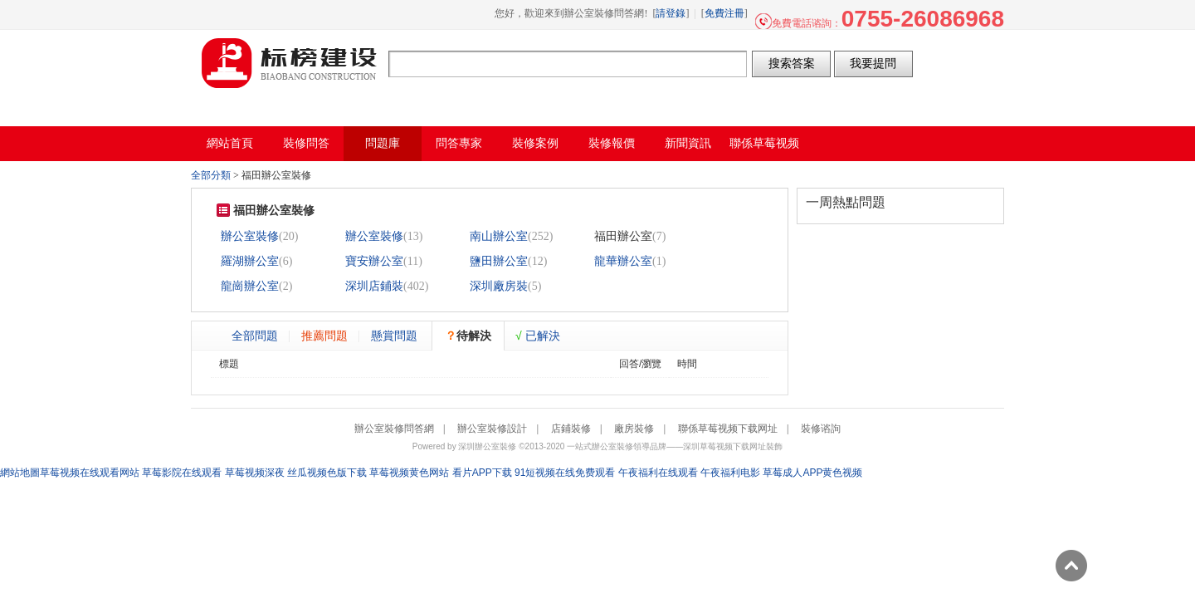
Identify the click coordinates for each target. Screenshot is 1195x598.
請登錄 (670, 13)
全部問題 (255, 335)
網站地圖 (20, 472)
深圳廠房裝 (499, 286)
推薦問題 (324, 335)
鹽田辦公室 (499, 261)
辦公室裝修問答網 (290, 63)
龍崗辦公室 (250, 286)
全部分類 (211, 175)
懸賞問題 (394, 335)
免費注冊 (724, 13)
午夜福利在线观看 (658, 472)
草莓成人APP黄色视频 (812, 472)
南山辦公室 (499, 236)
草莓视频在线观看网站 (89, 472)
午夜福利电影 (730, 472)
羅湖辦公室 (250, 261)
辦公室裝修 (250, 236)
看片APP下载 (482, 472)
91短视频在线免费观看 (565, 472)
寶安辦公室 (374, 261)
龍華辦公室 (623, 261)
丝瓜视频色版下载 (327, 472)
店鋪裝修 (571, 428)
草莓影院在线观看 (182, 472)
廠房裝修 (634, 428)
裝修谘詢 (821, 428)
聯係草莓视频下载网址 (728, 428)
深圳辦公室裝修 (487, 446)
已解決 (537, 335)
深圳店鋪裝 (374, 286)
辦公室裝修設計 (492, 428)
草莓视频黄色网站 (409, 472)
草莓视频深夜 (255, 472)
